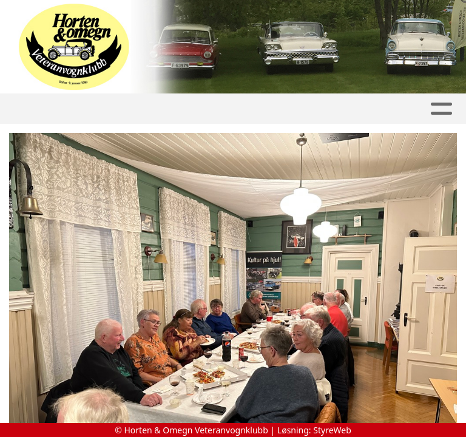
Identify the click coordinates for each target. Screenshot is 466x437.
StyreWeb (332, 430)
